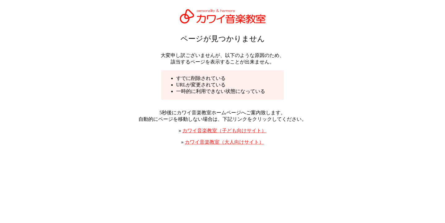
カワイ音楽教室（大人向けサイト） (224, 142)
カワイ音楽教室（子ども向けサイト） (224, 130)
